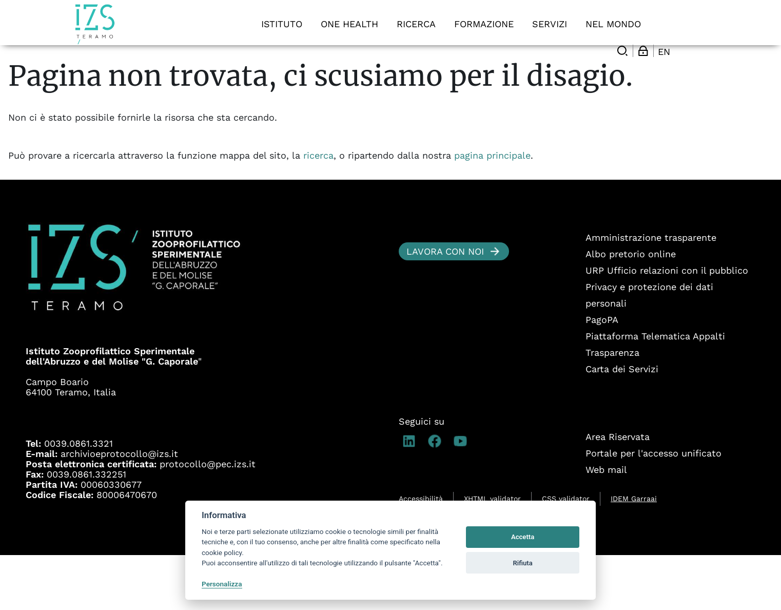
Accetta (522, 537)
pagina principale (492, 210)
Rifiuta (522, 563)
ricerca (318, 210)
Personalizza (222, 584)
